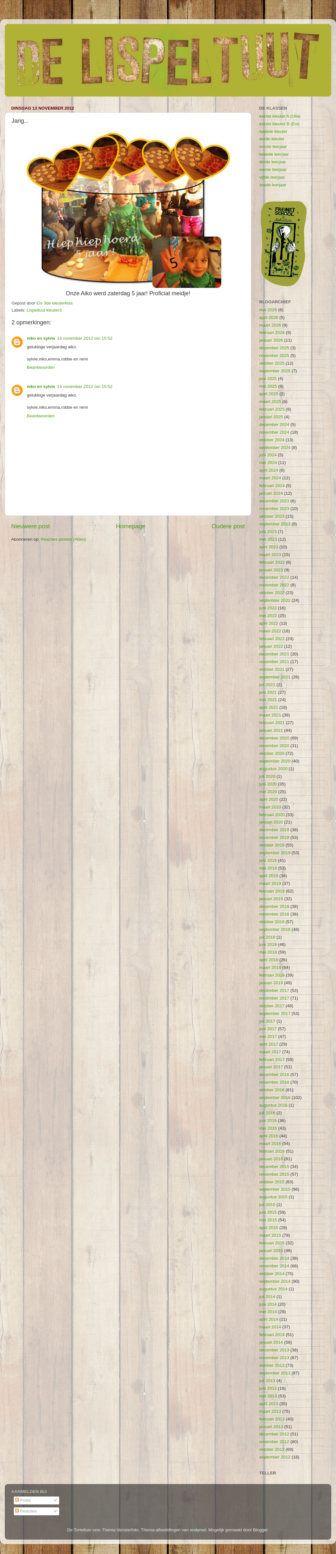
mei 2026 (268, 309)
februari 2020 (272, 814)
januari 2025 (271, 416)
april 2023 (268, 547)
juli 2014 (267, 1296)
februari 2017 (272, 1059)
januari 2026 (271, 340)
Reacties (26, 1511)
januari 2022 (271, 646)
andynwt (198, 1529)
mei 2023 (268, 539)
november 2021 (274, 661)
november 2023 (274, 508)
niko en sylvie (41, 338)
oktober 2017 (271, 1005)
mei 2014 (268, 1311)
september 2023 (275, 524)
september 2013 (275, 1373)
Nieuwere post (30, 526)
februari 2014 (272, 1334)
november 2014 (274, 1266)
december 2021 (274, 654)
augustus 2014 (273, 1289)
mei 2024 (268, 462)
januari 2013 (271, 1426)
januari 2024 (271, 493)
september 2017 (275, 1013)
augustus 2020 (273, 768)
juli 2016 (267, 1112)
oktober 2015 (271, 1181)
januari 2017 (271, 1066)
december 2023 (274, 501)
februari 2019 (272, 891)
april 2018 (268, 959)
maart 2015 (270, 1235)
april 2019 (268, 875)
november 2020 (274, 745)
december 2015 (274, 1166)
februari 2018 (272, 975)
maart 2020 (270, 807)
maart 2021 (270, 715)
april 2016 (268, 1135)
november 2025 (274, 355)
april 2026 (268, 317)
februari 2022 (272, 638)
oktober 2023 (271, 516)
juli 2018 (267, 937)
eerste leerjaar (273, 146)
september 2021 (275, 677)
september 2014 (275, 1281)
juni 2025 (268, 378)
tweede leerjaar (274, 154)
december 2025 (274, 347)
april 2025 (268, 393)
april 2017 (268, 1044)
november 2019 (274, 837)
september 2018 (275, 929)
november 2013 (274, 1357)
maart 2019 (270, 883)
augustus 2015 (273, 1196)
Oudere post (228, 526)
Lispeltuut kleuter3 (44, 310)
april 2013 (268, 1403)
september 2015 (275, 1189)
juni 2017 (268, 1028)
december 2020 (274, 738)
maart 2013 (270, 1411)
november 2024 (274, 432)
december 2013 (274, 1350)
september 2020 (275, 761)
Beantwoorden (41, 367)
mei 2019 (268, 868)
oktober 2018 (271, 921)
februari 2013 (272, 1419)
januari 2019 (271, 898)
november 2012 (274, 1441)
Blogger (260, 1529)
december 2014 (274, 1258)
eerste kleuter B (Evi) (279, 123)
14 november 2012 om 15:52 (85, 338)
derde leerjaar (272, 161)
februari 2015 (272, 1243)
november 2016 (274, 1082)
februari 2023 (272, 562)
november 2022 (274, 585)
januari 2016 (271, 1158)
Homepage (130, 526)
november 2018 (274, 914)
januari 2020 (271, 822)
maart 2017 (270, 1051)
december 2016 (274, 1074)
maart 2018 (270, 967)
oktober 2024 (271, 439)
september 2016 (275, 1097)
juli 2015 (267, 1204)
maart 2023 (270, 554)
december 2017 (274, 990)
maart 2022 (270, 631)
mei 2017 (268, 1036)
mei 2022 (268, 615)
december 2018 (274, 906)
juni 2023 (268, 531)
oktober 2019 (271, 845)
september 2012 (275, 1457)
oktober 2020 (271, 753)
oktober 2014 (271, 1273)
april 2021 (268, 707)
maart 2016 (270, 1143)
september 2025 (275, 370)
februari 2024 (272, 485)
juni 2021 (268, 692)
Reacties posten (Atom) (63, 539)
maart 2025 (270, 401)
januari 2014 (271, 1342)
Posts (23, 1500)
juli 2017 (267, 1021)
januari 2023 (271, 570)
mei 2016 (268, 1128)
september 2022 (275, 600)
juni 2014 (268, 1304)
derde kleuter (271, 138)
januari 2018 (271, 982)
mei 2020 (268, 791)
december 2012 (274, 1434)
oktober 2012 (271, 1449)
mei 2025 (268, 386)
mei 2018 (268, 952)
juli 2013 (267, 1380)
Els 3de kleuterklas (54, 303)
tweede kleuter (273, 131)
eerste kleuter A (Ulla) (279, 116)
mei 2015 (268, 1220)
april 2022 (268, 623)
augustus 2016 (273, 1105)
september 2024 (275, 447)
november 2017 (274, 998)
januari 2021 (271, 730)
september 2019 (275, 852)
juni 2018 (268, 944)
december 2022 (274, 577)
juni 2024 (268, 454)
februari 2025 (272, 409)
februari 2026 (272, 332)
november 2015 (274, 1174)
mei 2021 (268, 699)
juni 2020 (268, 784)
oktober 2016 (271, 1089)
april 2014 (268, 1319)
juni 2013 (268, 1388)
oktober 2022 (271, 592)
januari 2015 (271, 1250)
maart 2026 (270, 325)
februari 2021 (272, 722)
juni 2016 (268, 1120)
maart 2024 (270, 477)
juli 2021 (267, 684)
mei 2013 (268, 1396)
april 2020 (268, 799)
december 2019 (274, 829)
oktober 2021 (271, 669)
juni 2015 (268, 1212)
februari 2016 (272, 1151)
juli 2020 (267, 776)
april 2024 (268, 470)
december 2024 (274, 424)
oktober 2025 (271, 363)
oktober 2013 (271, 1365)
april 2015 (268, 1227)
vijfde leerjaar (272, 177)
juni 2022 (268, 608)
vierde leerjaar (273, 169)
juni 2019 (268, 860)
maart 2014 (270, 1327)
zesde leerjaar (272, 184)
